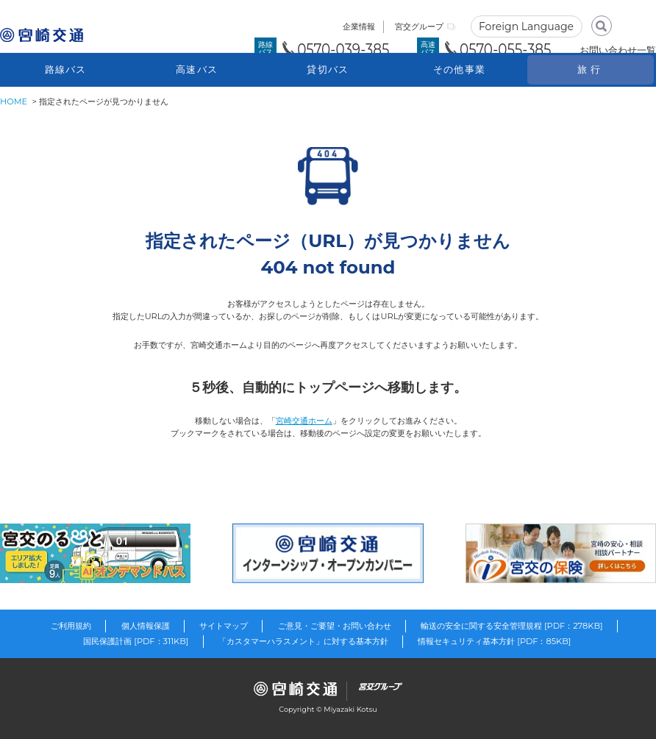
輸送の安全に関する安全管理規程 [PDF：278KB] (512, 626)
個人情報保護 (145, 626)
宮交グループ (419, 26)
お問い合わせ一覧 (618, 50)
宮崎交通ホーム (304, 420)
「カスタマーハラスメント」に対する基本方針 (303, 641)
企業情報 (359, 26)
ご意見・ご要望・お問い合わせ (334, 626)
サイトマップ (223, 626)
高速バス (197, 69)
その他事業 (459, 69)
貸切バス (328, 69)
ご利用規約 (71, 626)
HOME (13, 101)
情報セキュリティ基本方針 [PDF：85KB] (494, 641)
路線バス (66, 69)
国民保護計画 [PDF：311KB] (135, 641)
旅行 (590, 69)
